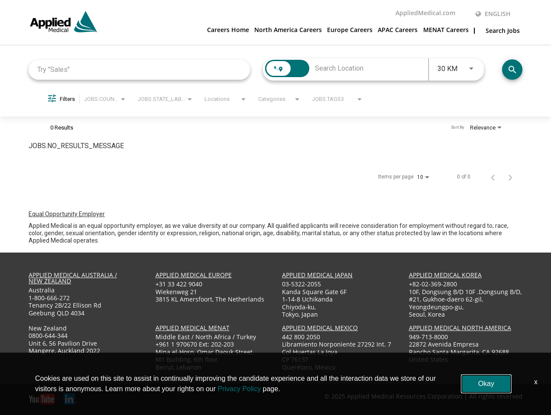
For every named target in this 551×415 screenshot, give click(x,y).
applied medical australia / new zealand (73, 278)
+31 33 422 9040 (179, 284)
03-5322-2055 (301, 284)
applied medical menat (193, 327)
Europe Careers (350, 29)
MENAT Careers (446, 29)
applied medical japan (317, 275)
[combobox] (139, 69)
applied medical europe (194, 275)
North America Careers (288, 29)
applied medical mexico (320, 327)
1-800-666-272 (49, 297)
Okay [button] (486, 383)
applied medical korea (445, 275)
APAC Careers (398, 29)
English (493, 13)
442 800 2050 (301, 336)
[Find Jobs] (512, 69)
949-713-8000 (428, 336)
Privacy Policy (239, 388)
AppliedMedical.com (425, 13)
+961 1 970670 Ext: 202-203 (195, 344)
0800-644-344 (48, 335)
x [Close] (536, 382)
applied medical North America (460, 327)
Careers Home (228, 29)
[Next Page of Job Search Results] (510, 176)
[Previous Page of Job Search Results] (493, 176)
